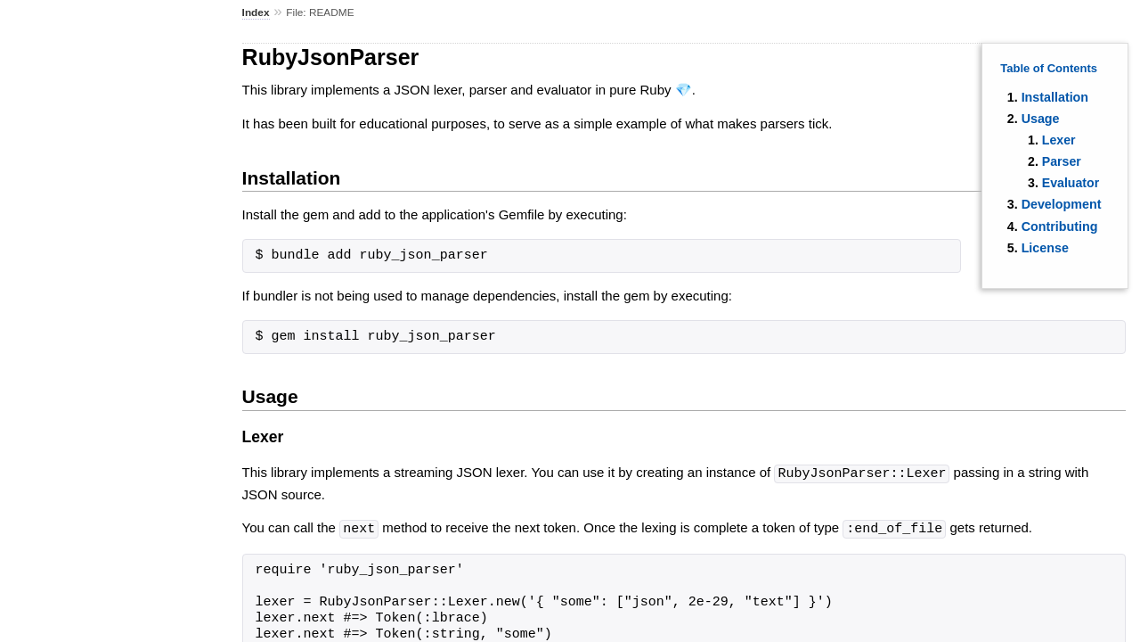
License (1045, 248)
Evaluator (1070, 183)
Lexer (1059, 140)
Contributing (1060, 226)
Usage (1041, 118)
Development (1062, 204)
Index (256, 12)
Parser (1061, 161)
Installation (1055, 97)
